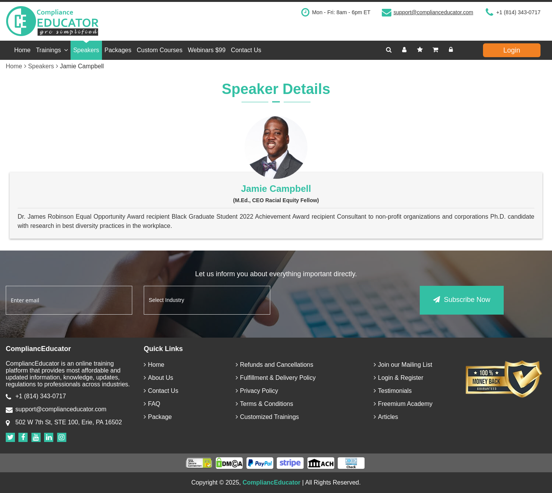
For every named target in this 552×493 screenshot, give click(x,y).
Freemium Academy (403, 404)
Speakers (86, 50)
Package (158, 417)
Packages (118, 50)
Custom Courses (159, 50)
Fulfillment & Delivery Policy (275, 377)
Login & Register (398, 377)
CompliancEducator (272, 482)
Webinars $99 (206, 50)
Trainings (52, 50)
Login (511, 50)
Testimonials (393, 390)
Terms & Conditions (264, 404)
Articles (386, 417)
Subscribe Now (461, 299)
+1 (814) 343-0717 (518, 12)
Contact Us (246, 50)
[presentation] (340, 301)
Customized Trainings (267, 417)
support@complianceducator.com (433, 12)
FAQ (152, 404)
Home (22, 50)
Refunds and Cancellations (274, 364)
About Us (158, 377)
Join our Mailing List (403, 364)
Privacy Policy (257, 390)
